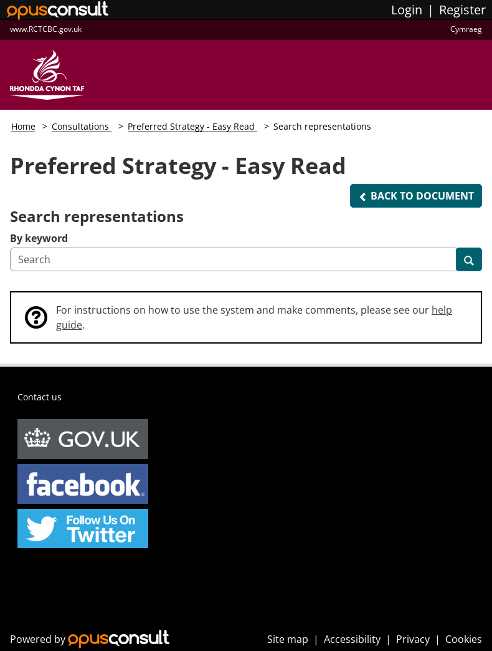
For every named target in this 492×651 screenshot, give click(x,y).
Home (23, 126)
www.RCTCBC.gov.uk (46, 29)
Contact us (39, 397)
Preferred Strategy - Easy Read (192, 126)
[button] (416, 196)
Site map (287, 639)
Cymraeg (466, 29)
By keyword (39, 238)
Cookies (463, 639)
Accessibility (352, 639)
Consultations (81, 126)
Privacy (413, 639)
